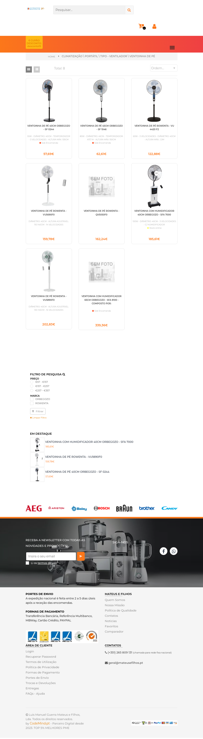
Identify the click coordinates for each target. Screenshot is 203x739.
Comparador (114, 632)
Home (51, 56)
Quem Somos (114, 601)
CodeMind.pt (40, 724)
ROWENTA (42, 404)
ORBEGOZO (42, 400)
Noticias (110, 622)
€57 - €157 (41, 383)
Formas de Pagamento (42, 673)
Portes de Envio (37, 679)
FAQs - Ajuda (35, 694)
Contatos (111, 617)
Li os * (45, 564)
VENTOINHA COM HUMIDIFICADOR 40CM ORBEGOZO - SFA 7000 (89, 443)
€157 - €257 (42, 387)
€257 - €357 (42, 391)
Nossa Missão (114, 606)
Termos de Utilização (40, 663)
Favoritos (111, 627)
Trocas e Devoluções (40, 684)
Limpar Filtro (38, 418)
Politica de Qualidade (120, 611)
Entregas (32, 689)
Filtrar (38, 412)
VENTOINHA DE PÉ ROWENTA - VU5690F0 (73, 458)
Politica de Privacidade (42, 668)
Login (30, 652)
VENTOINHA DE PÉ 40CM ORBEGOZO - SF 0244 (77, 472)
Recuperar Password (40, 657)
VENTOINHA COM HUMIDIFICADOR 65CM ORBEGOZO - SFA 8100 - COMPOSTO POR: (102, 301)
